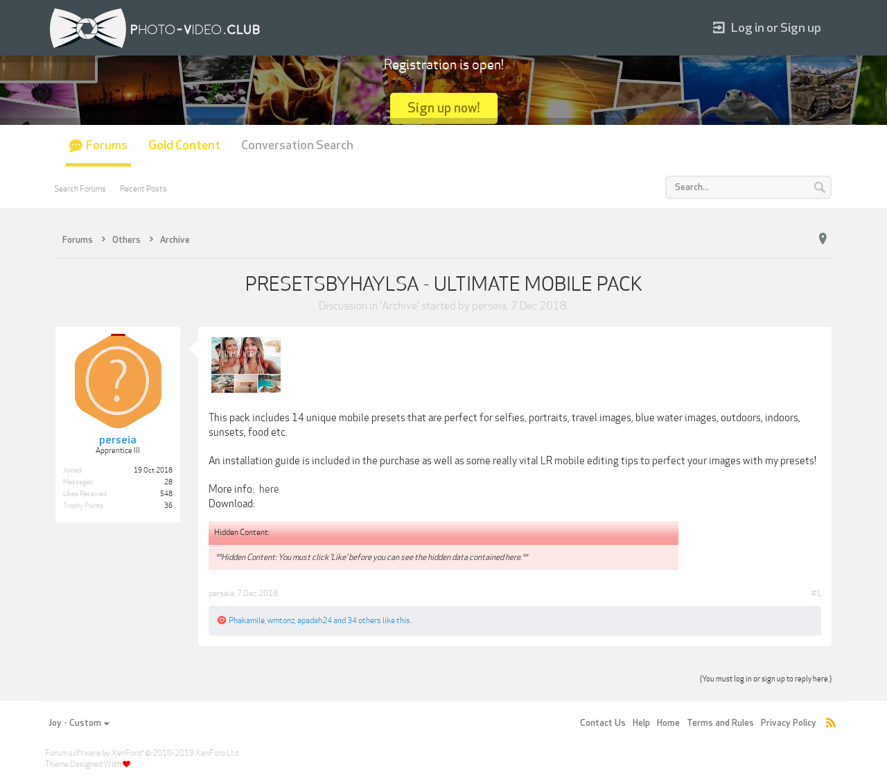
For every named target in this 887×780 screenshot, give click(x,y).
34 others (364, 620)
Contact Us (603, 723)
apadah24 (314, 620)
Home (668, 723)
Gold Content (184, 145)
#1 (816, 593)
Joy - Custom (79, 723)
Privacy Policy (788, 723)
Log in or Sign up (767, 28)
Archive (399, 306)
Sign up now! (443, 108)
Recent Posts (143, 189)
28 (168, 482)
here (269, 489)
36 (168, 506)
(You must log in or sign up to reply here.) (766, 679)
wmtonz (281, 620)
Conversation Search (297, 145)
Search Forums (80, 189)
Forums (107, 145)
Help (641, 723)
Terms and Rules (720, 723)
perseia (489, 306)
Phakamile (247, 620)
